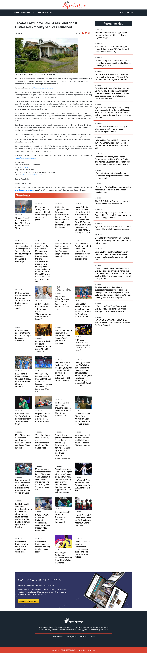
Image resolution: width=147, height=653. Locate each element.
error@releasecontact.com (24, 190)
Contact (92, 636)
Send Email (24, 167)
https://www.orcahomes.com (43, 87)
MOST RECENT (26, 12)
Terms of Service (57, 636)
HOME (17, 12)
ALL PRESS (37, 12)
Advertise (83, 636)
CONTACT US (47, 12)
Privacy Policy (71, 636)
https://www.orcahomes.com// (33, 174)
